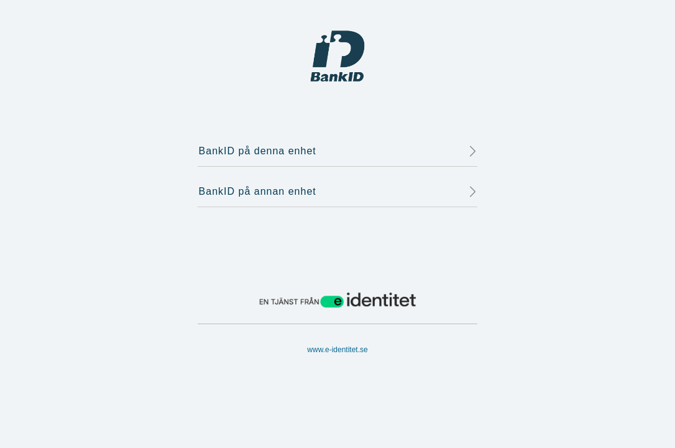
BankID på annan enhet (338, 191)
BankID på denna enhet (338, 151)
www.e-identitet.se (337, 349)
